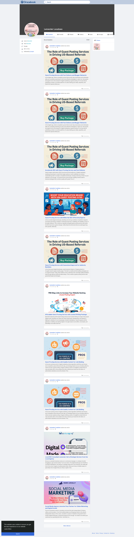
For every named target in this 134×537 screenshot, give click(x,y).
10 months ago (53, 47)
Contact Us (106, 533)
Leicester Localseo (53, 29)
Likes (90, 34)
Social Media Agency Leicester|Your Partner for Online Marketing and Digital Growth (66, 507)
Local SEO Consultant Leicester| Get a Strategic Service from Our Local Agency (66, 458)
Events (110, 34)
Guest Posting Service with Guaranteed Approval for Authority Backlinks (65, 266)
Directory (112, 533)
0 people (32, 51)
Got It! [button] (18, 534)
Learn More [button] (7, 529)
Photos (70, 34)
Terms (97, 533)
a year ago (52, 429)
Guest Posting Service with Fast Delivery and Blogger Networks (66, 75)
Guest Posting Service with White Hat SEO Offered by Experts (65, 217)
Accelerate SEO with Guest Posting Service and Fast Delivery (65, 170)
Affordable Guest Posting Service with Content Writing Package (66, 314)
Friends (60, 34)
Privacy (101, 533)
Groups (100, 34)
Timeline (49, 34)
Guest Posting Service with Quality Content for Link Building (64, 362)
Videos (80, 34)
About (93, 533)
